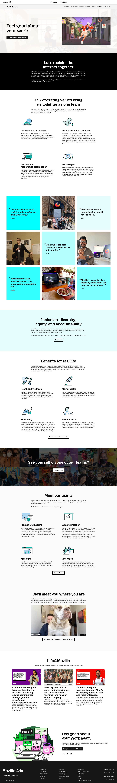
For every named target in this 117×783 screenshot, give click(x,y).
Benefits (87, 6)
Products (53, 2)
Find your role (58, 470)
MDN (79, 778)
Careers (42, 776)
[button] (86, 31)
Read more (58, 340)
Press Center (44, 774)
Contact (42, 778)
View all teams (58, 573)
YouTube (111, 780)
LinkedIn (109, 772)
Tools (79, 776)
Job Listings (107, 6)
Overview (66, 6)
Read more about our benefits (58, 437)
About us (64, 2)
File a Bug (62, 774)
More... (13, 218)
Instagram (107, 772)
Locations (99, 6)
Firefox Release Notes (84, 780)
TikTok (111, 772)
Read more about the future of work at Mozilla (58, 639)
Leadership (43, 771)
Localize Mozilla (64, 776)
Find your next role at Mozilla (17, 37)
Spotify (113, 772)
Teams (93, 6)
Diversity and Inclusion (77, 6)
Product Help (63, 771)
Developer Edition (83, 771)
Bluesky (104, 772)
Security (61, 778)
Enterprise (81, 774)
